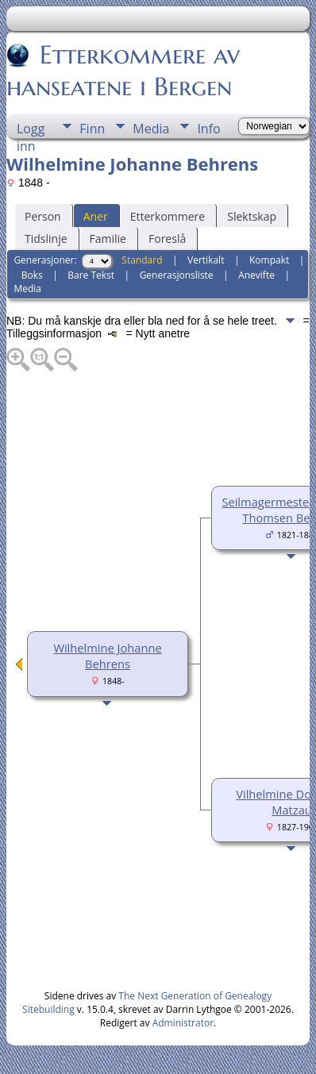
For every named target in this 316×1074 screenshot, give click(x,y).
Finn (92, 128)
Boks (32, 275)
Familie (108, 238)
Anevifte (256, 275)
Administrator (183, 1023)
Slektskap (251, 216)
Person (43, 216)
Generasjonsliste (177, 275)
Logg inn (30, 129)
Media (151, 128)
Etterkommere (168, 216)
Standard (141, 260)
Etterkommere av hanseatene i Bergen (123, 70)
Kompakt (269, 260)
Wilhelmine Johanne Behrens (107, 656)
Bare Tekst (90, 275)
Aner (95, 216)
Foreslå (167, 238)
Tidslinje (46, 238)
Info (208, 128)
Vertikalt (205, 260)
